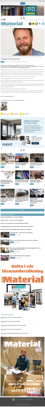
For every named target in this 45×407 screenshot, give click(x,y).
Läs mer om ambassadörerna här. (7, 96)
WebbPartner (27, 404)
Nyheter (2, 61)
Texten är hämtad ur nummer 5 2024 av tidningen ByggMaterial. (13, 100)
